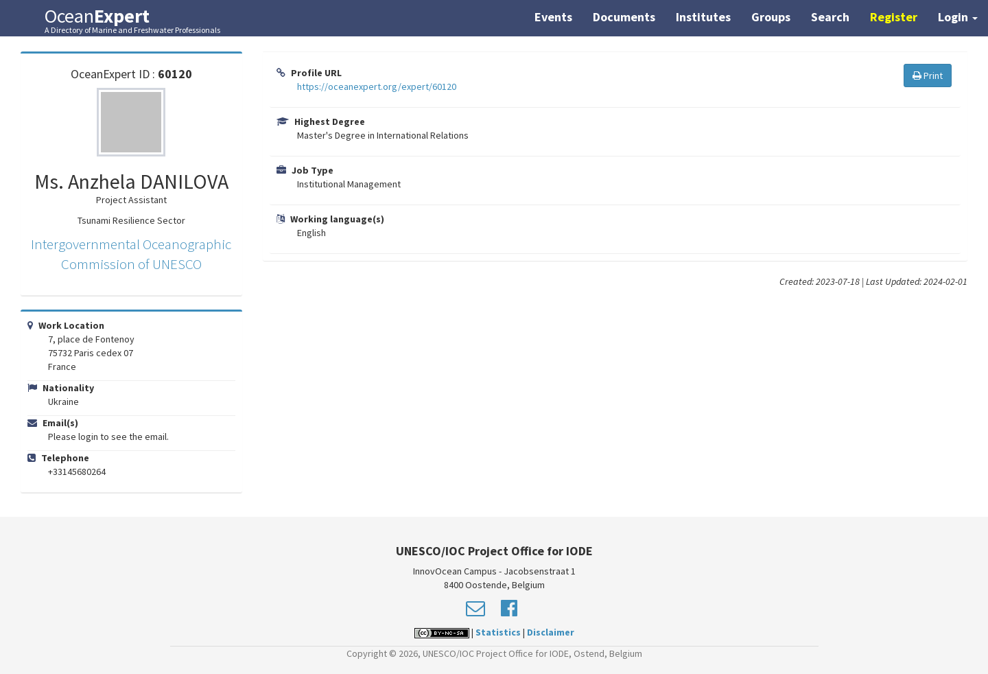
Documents (624, 17)
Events (553, 17)
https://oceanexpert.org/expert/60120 (376, 86)
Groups (770, 17)
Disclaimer (550, 632)
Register (893, 17)
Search (830, 17)
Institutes (703, 17)
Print (928, 75)
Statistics (498, 632)
